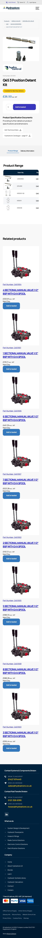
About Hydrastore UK (15, 866)
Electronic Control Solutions (18, 844)
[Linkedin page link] (6, 814)
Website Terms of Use (29, 914)
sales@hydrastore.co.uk (20, 784)
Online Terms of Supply (25, 911)
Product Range (13, 151)
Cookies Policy (17, 918)
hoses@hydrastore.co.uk (20, 805)
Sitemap (26, 918)
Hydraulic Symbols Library (17, 878)
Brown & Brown (11, 934)
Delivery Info (6, 914)
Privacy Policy (7, 918)
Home (10, 862)
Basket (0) (21, 2)
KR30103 (19, 208)
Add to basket (20, 107)
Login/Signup (31, 2)
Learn (10, 874)
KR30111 (19, 201)
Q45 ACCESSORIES (16, 24)
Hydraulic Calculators (15, 882)
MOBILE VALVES (16, 21)
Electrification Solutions (16, 848)
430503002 (20, 179)
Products (6, 21)
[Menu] (37, 8)
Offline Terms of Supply (10, 911)
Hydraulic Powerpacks (15, 832)
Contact (11, 886)
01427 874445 (11, 2)
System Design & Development (18, 828)
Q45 (7, 24)
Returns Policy (16, 914)
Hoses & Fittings (13, 836)
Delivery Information (27, 151)
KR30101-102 (20, 193)
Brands (10, 870)
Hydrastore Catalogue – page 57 (16, 136)
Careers (10, 890)
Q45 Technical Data (11, 130)
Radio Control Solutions (16, 840)
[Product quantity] (9, 107)
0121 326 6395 (15, 799)
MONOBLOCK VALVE (28, 21)
